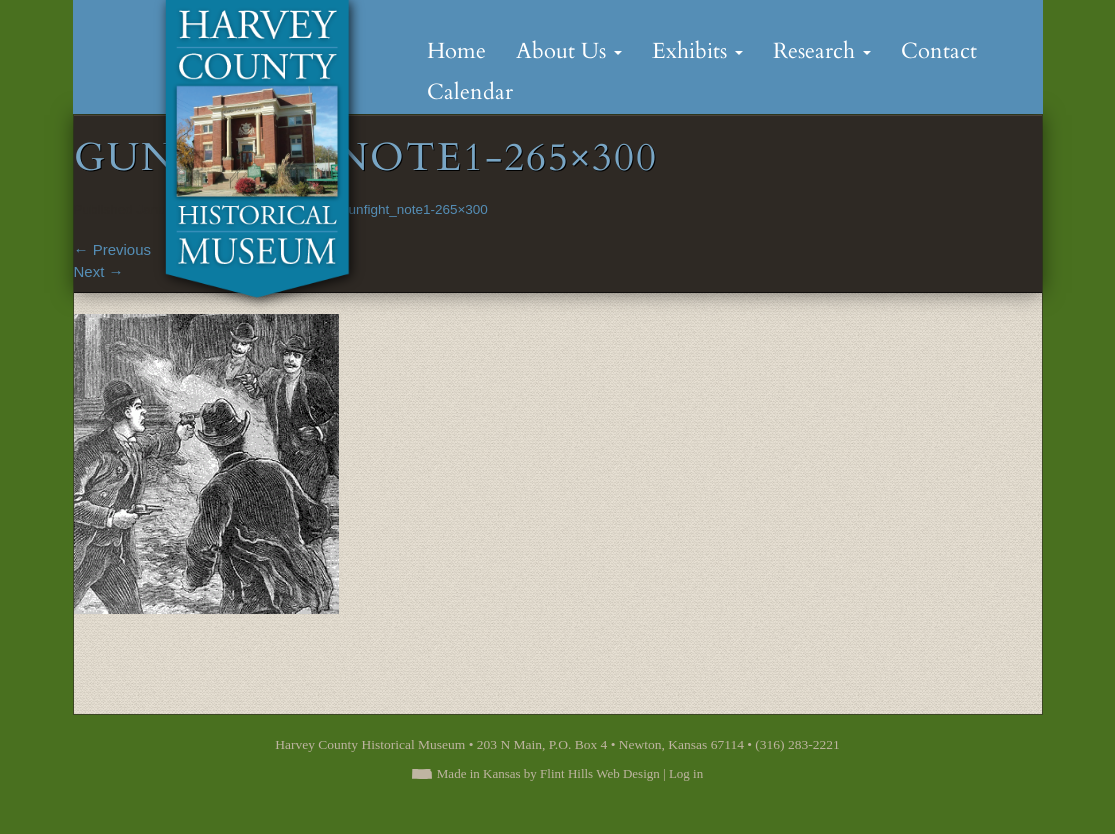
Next (99, 271)
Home (456, 51)
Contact (939, 51)
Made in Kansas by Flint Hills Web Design (548, 773)
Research (822, 51)
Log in (686, 773)
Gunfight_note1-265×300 (413, 209)
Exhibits (697, 51)
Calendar (470, 92)
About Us (569, 51)
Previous (113, 249)
